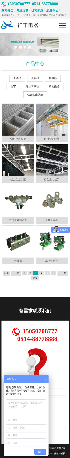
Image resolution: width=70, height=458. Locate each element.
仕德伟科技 (59, 453)
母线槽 (17, 78)
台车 (13, 86)
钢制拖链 (54, 86)
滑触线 (35, 78)
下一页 (62, 273)
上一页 (16, 273)
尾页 (35, 278)
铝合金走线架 (35, 94)
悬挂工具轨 (32, 86)
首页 (6, 273)
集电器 (53, 78)
